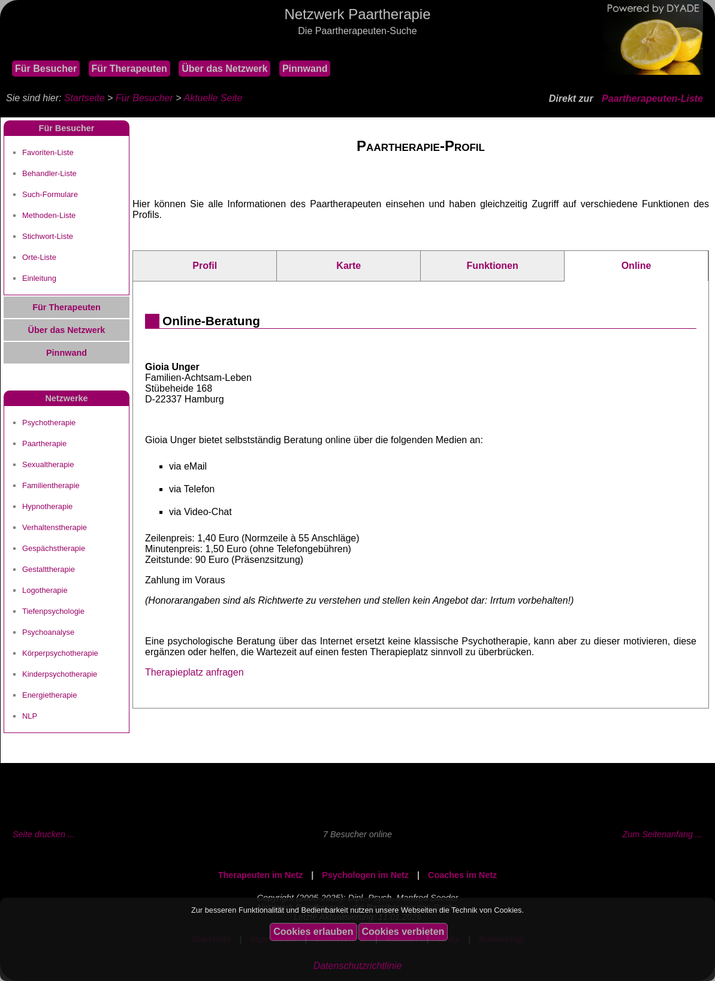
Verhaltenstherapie (54, 527)
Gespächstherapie (53, 548)
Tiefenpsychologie (53, 611)
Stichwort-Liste (47, 236)
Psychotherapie (49, 422)
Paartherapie (44, 443)
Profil (204, 266)
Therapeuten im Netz (260, 875)
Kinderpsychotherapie (59, 674)
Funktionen (492, 266)
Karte (348, 266)
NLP (29, 715)
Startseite (84, 98)
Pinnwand (305, 68)
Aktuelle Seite (212, 98)
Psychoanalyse (48, 632)
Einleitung (39, 278)
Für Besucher (46, 68)
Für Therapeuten (129, 68)
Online (636, 266)
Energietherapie (49, 695)
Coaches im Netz (462, 875)
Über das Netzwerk (224, 68)
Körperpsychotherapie (60, 653)
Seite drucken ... (44, 834)
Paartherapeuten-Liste (652, 98)
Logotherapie (45, 590)
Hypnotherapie (47, 506)
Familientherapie (51, 485)
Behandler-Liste (49, 173)
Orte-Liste (39, 257)
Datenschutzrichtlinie (357, 966)
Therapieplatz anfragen (194, 672)
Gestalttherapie (48, 569)
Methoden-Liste (49, 215)
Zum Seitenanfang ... (662, 834)
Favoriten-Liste (48, 152)
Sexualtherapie (48, 464)
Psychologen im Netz (365, 875)
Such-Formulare (50, 194)
